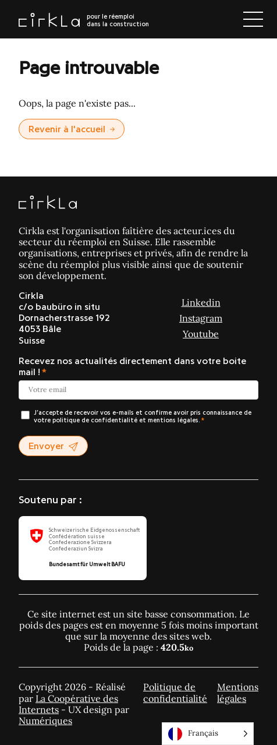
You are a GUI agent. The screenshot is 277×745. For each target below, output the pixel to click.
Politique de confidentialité (175, 692)
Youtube (201, 334)
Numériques (45, 720)
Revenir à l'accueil (72, 129)
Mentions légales (237, 692)
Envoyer (53, 446)
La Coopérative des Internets (68, 704)
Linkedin (201, 302)
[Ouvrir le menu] (253, 19)
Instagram (200, 318)
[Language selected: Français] (208, 733)
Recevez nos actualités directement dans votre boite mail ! (132, 366)
